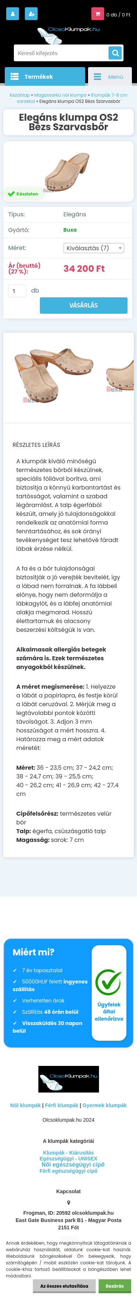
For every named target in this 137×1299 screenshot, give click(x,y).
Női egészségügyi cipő (73, 1164)
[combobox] (94, 248)
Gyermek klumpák (105, 1105)
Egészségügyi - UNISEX (69, 1158)
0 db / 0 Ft (118, 14)
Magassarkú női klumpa (60, 95)
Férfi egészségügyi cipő (68, 1171)
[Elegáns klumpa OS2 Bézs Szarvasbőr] (68, 171)
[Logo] (69, 32)
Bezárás (115, 1286)
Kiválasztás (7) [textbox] (88, 248)
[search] (115, 53)
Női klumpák (25, 1105)
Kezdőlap (19, 95)
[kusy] (17, 291)
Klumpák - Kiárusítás (68, 1153)
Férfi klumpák (61, 1105)
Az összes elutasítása (64, 1286)
